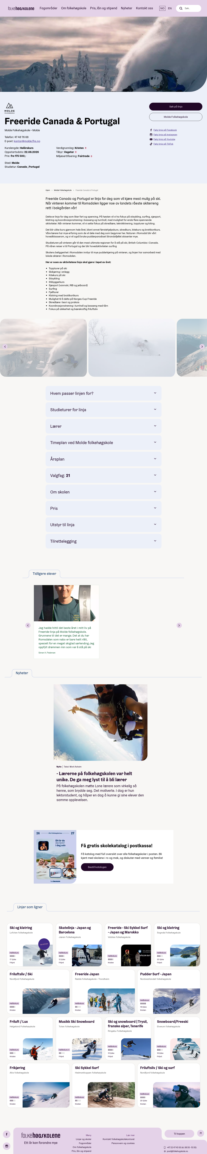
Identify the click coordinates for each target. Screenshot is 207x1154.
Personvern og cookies (123, 1143)
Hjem (48, 190)
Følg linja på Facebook (163, 130)
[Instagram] (6, 1146)
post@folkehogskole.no (177, 1151)
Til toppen (179, 1133)
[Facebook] (6, 1134)
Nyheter (126, 8)
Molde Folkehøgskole (176, 116)
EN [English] (170, 8)
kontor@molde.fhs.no (27, 141)
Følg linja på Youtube (162, 139)
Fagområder (48, 8)
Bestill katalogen (97, 867)
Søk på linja (175, 106)
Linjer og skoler (83, 1139)
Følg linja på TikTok (161, 143)
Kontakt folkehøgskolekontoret (119, 1139)
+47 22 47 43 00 (174, 1147)
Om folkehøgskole (73, 8)
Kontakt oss (144, 8)
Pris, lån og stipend (103, 8)
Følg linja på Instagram (163, 134)
